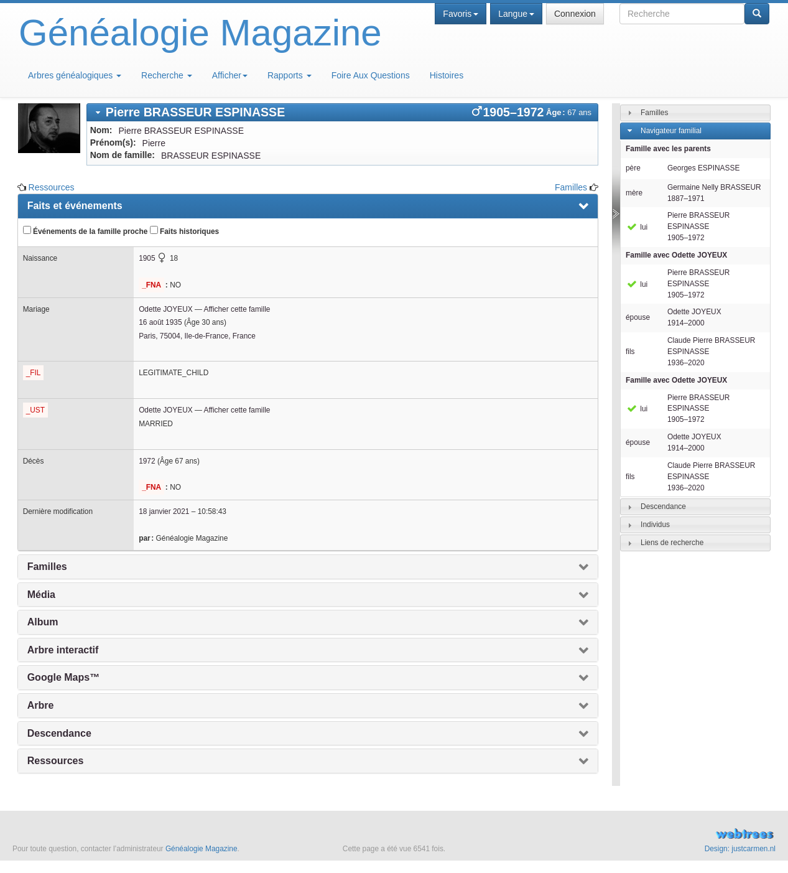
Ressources (52, 187)
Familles (571, 187)
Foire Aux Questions (370, 75)
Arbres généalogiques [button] (74, 75)
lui (636, 227)
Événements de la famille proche (85, 231)
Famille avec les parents (668, 148)
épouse (638, 317)
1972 (147, 461)
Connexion (575, 14)
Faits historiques (184, 231)
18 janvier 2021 (164, 511)
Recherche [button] (166, 75)
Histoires (446, 75)
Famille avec (676, 255)
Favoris (460, 14)
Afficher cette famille (237, 309)
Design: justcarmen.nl (740, 848)
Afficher (230, 75)
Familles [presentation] (47, 566)
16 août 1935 (160, 322)
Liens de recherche (672, 542)
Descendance (663, 506)
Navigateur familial (671, 130)
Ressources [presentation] (55, 760)
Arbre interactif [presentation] (63, 650)
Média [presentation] (41, 594)
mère (634, 193)
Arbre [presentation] (40, 705)
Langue (516, 14)
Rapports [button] (289, 75)
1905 (147, 258)
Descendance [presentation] (59, 733)
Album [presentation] (42, 622)
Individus (655, 524)
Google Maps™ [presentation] (63, 677)
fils (630, 351)
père (633, 168)
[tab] (342, 112)
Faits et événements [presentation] (75, 205)
